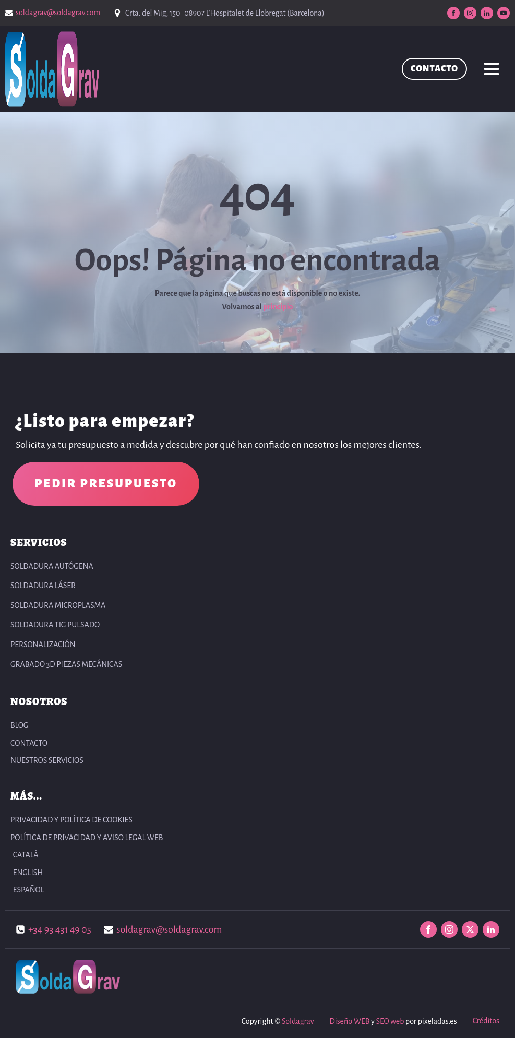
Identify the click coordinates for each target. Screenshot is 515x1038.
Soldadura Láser (43, 585)
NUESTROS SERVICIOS (46, 760)
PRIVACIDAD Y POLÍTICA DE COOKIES (71, 820)
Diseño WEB (349, 1021)
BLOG (19, 725)
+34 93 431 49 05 (59, 929)
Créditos (486, 1021)
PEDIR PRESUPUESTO (105, 484)
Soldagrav (298, 1021)
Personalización (43, 644)
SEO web (390, 1021)
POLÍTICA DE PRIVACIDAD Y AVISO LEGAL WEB (86, 837)
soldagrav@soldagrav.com (58, 12)
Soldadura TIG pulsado (55, 625)
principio (278, 307)
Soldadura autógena (51, 566)
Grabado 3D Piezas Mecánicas (66, 664)
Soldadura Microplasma (57, 605)
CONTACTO (434, 69)
